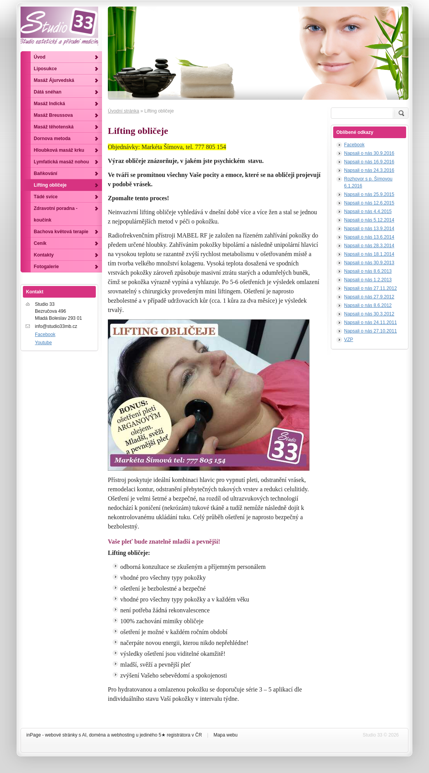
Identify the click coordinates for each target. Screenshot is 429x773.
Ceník (40, 243)
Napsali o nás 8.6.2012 (368, 305)
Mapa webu (225, 735)
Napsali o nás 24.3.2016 (369, 170)
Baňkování (45, 173)
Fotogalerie (46, 266)
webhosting (123, 735)
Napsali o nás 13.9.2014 (369, 228)
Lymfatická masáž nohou (61, 162)
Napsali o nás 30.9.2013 (369, 262)
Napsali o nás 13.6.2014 (369, 237)
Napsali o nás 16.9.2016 (369, 162)
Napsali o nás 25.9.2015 (369, 194)
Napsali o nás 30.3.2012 (369, 314)
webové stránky (61, 735)
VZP (348, 339)
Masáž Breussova (53, 115)
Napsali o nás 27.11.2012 (370, 288)
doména (97, 735)
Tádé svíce (45, 196)
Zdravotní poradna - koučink (56, 214)
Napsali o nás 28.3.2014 (369, 245)
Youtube (43, 342)
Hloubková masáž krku (59, 150)
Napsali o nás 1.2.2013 (368, 280)
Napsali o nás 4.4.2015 (368, 211)
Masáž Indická (49, 103)
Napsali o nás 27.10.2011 (370, 331)
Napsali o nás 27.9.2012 (369, 297)
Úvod (39, 57)
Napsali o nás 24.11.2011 (370, 322)
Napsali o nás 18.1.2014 (369, 254)
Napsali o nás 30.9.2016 (369, 153)
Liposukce (45, 68)
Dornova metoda (52, 138)
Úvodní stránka (123, 111)
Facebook (354, 144)
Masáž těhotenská (54, 127)
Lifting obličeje (50, 185)
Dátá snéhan (47, 92)
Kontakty (44, 255)
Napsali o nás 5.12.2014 (369, 220)
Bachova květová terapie (61, 231)
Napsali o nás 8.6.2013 (368, 271)
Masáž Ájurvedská (54, 80)
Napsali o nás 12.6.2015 (369, 203)
